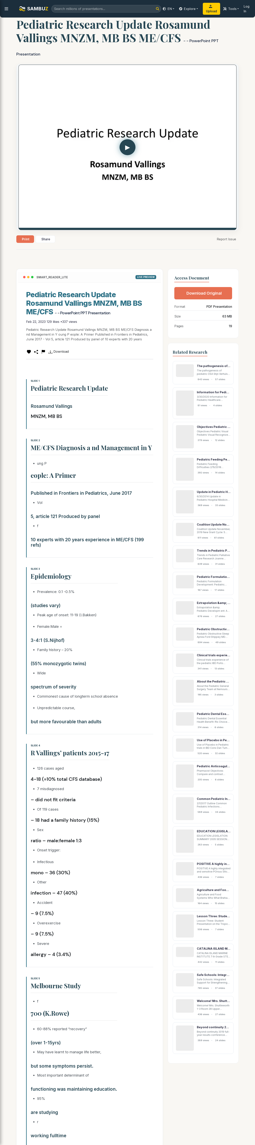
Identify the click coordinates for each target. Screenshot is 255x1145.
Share (45, 239)
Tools (229, 9)
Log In (246, 8)
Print (25, 239)
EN (167, 9)
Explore (187, 9)
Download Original (204, 293)
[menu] (6, 8)
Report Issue (226, 239)
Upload (211, 9)
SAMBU (33, 8)
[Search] (157, 8)
